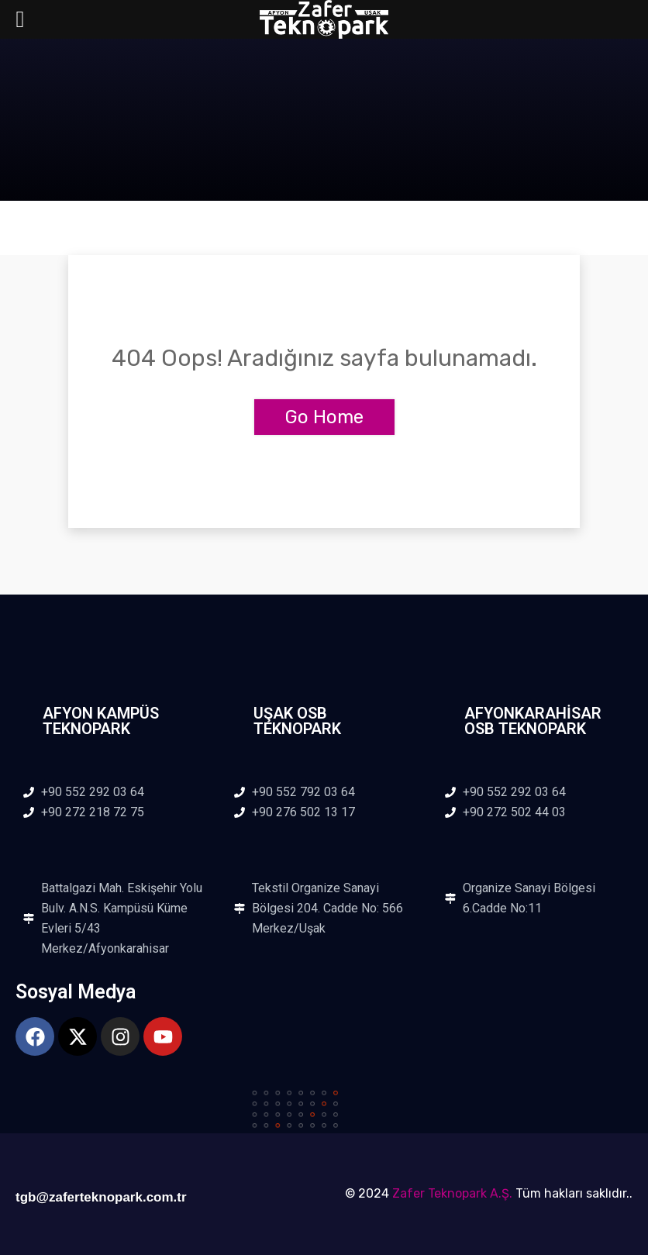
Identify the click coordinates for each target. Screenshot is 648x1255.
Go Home (324, 417)
